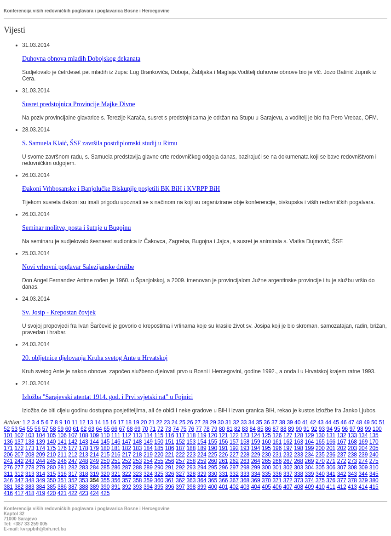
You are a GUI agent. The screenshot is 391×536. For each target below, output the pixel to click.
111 (116, 435)
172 (18, 448)
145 (104, 442)
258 (191, 461)
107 (72, 435)
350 (51, 480)
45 (336, 422)
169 (363, 442)
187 (180, 448)
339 (309, 474)
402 (234, 487)
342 (341, 474)
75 (183, 429)
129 (309, 435)
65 (106, 429)
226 (223, 454)
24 (175, 422)
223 (191, 454)
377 (341, 480)
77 (199, 429)
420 (51, 493)
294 (202, 467)
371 (277, 480)
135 (374, 435)
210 (51, 454)
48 (359, 422)
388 (83, 487)
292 (180, 467)
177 (72, 448)
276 (8, 467)
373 (298, 480)
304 (309, 467)
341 (330, 474)
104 (40, 435)
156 (223, 442)
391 (116, 487)
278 (29, 467)
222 (180, 454)
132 (341, 435)
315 (51, 474)
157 (234, 442)
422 (72, 493)
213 (83, 454)
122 (234, 435)
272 (341, 461)
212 (72, 454)
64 (99, 429)
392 (126, 487)
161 (277, 442)
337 (288, 474)
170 (374, 442)
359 (148, 480)
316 (62, 474)
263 (244, 461)
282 (72, 467)
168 (352, 442)
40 (297, 422)
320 (104, 474)
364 (202, 480)
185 (158, 448)
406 (277, 487)
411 (330, 487)
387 (72, 487)
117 (180, 435)
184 (148, 448)
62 (83, 429)
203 (352, 448)
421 (62, 493)
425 (104, 493)
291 (169, 467)
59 (60, 429)
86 (268, 429)
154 (202, 442)
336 (277, 474)
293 (191, 467)
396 (169, 487)
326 (169, 474)
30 (221, 422)
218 (137, 454)
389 (94, 487)
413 (352, 487)
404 (255, 487)
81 (229, 429)
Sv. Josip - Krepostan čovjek (59, 312)
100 (377, 429)
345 (374, 474)
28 (205, 422)
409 (309, 487)
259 (202, 461)
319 (94, 474)
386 (62, 487)
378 (352, 480)
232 (288, 454)
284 (94, 467)
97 (353, 429)
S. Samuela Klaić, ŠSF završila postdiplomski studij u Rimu (100, 143)
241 (8, 461)
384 (40, 487)
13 (90, 422)
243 (29, 461)
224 (202, 454)
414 (363, 487)
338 (298, 474)
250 (104, 461)
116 (169, 435)
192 (234, 448)
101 (8, 435)
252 (126, 461)
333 (244, 474)
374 (309, 480)
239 (363, 454)
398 (191, 487)
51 (382, 422)
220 (158, 454)
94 (330, 429)
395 (158, 487)
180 (104, 448)
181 (116, 448)
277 (18, 467)
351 (62, 480)
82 (237, 429)
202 (341, 448)
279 (40, 467)
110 (104, 435)
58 (53, 429)
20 (144, 422)
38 (282, 422)
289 (148, 467)
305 (320, 467)
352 (72, 480)
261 (223, 461)
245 (51, 461)
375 (320, 480)
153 (191, 442)
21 (152, 422)
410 (320, 487)
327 (180, 474)
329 (202, 474)
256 (169, 461)
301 (277, 467)
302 (288, 467)
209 (40, 454)
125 (266, 435)
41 (305, 422)
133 (352, 435)
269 (309, 461)
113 (137, 435)
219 (148, 454)
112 (126, 435)
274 (363, 461)
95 (337, 429)
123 (244, 435)
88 (283, 429)
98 (360, 429)
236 (330, 454)
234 (309, 454)
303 (298, 467)
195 (266, 448)
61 (76, 429)
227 (234, 454)
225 (212, 454)
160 (266, 442)
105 (51, 435)
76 (191, 429)
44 (328, 422)
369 (255, 480)
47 (351, 422)
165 (320, 442)
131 (330, 435)
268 (298, 461)
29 (213, 422)
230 (266, 454)
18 (129, 422)
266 (277, 461)
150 (158, 442)
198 (298, 448)
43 (320, 422)
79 (214, 429)
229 (255, 454)
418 (29, 493)
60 (68, 429)
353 (83, 480)
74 (175, 429)
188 (191, 448)
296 (223, 467)
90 (299, 429)
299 (255, 467)
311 (8, 474)
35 (259, 422)
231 (277, 454)
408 (298, 487)
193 (244, 448)
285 (104, 467)
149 (148, 442)
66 (114, 429)
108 (83, 435)
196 (277, 448)
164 (309, 442)
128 (298, 435)
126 (277, 435)
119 (202, 435)
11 (75, 422)
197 (288, 448)
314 (40, 474)
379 (363, 480)
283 (83, 467)
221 (169, 454)
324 (148, 474)
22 (159, 422)
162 (288, 442)
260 (212, 461)
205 (374, 448)
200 (320, 448)
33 (244, 422)
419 (40, 493)
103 (29, 435)
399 (202, 487)
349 (40, 480)
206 (8, 454)
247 (72, 461)
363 (191, 480)
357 (126, 480)
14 (98, 422)
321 (116, 474)
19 (136, 422)
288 (137, 467)
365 (212, 480)
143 (83, 442)
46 (343, 422)
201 (330, 448)
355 (104, 480)
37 (274, 422)
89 (291, 429)
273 (352, 461)
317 (72, 474)
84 (253, 429)
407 (288, 487)
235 (320, 454)
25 (182, 422)
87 (276, 429)
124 (255, 435)
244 (40, 461)
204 (363, 448)
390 (104, 487)
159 (255, 442)
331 (223, 474)
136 (8, 442)
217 (126, 454)
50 (374, 422)
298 (244, 467)
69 (137, 429)
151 (169, 442)
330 (212, 474)
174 (40, 448)
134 (363, 435)
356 (116, 480)
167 (341, 442)
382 (18, 487)
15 (106, 422)
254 (148, 461)
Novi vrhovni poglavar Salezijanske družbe (78, 266)
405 (266, 487)
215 (104, 454)
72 (160, 429)
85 (260, 429)
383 (29, 487)
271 (330, 461)
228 (244, 454)
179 (94, 448)
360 (158, 480)
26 (190, 422)
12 (82, 422)
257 (180, 461)
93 (322, 429)
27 (198, 422)
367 (234, 480)
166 (330, 442)
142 (72, 442)
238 (352, 454)
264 (255, 461)
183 (137, 448)
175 (51, 448)
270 (320, 461)
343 (352, 474)
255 (158, 461)
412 (341, 487)
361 (169, 480)
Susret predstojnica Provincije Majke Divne (78, 104)
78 (206, 429)
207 (18, 454)
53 (14, 429)
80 (222, 429)
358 (137, 480)
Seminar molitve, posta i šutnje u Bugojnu (76, 227)
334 (255, 474)
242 (18, 461)
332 (234, 474)
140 (51, 442)
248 (83, 461)
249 (94, 461)
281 (62, 467)
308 (352, 467)
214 (94, 454)
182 (126, 448)
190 (212, 448)
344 (363, 474)
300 (266, 467)
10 (67, 422)
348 (29, 480)
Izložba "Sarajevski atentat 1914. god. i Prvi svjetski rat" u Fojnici (107, 396)
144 (94, 442)
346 (8, 480)
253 (137, 461)
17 (121, 422)
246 (62, 461)
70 (145, 429)
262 (234, 461)
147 (126, 442)
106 (62, 435)
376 (330, 480)
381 (8, 487)
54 (22, 429)
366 (223, 480)
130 (320, 435)
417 (18, 493)
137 (18, 442)
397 (180, 487)
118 (191, 435)
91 (306, 429)
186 (169, 448)
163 (298, 442)
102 (18, 435)
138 (29, 442)
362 (180, 480)
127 (288, 435)
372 (288, 480)
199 (309, 448)
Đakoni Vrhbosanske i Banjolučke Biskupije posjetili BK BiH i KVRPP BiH (121, 188)
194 (255, 448)
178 (83, 448)
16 (113, 422)
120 (212, 435)
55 (30, 429)
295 (212, 467)
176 (62, 448)
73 (168, 429)
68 (129, 429)
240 (374, 454)
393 (137, 487)
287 (126, 467)
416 (8, 493)
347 (18, 480)
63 (91, 429)
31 (228, 422)
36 (267, 422)
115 (158, 435)
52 (7, 429)
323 (137, 474)
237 (341, 454)
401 (223, 487)
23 (167, 422)
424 (94, 493)
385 (51, 487)
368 (244, 480)
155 (212, 442)
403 (244, 487)
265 (266, 461)
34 (251, 422)
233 (298, 454)
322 (126, 474)
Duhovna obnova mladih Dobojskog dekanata (81, 58)
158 (244, 442)
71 (152, 429)
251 (116, 461)
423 (83, 493)
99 (368, 429)
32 (236, 422)
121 (223, 435)
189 (202, 448)
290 (158, 467)
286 (116, 467)
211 (62, 454)
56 (37, 429)
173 (29, 448)
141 (62, 442)
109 (94, 435)
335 (266, 474)
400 (212, 487)
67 (122, 429)
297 (234, 467)
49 (366, 422)
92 (314, 429)
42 (313, 422)
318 (83, 474)
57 (45, 429)
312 (18, 474)
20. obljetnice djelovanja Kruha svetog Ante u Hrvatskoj (94, 357)
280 (51, 467)
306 (330, 467)
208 (29, 454)
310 (374, 467)
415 (374, 487)
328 (191, 474)
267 (288, 461)
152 (180, 442)
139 (40, 442)
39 (290, 422)
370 (266, 480)
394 (148, 487)
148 (137, 442)
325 (158, 474)
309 (363, 467)
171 (8, 448)
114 (148, 435)
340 (320, 474)
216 (116, 454)
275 (374, 461)
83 (245, 429)
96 (345, 429)
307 (341, 467)
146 (116, 442)
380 (374, 480)
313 (29, 474)
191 (223, 448)
